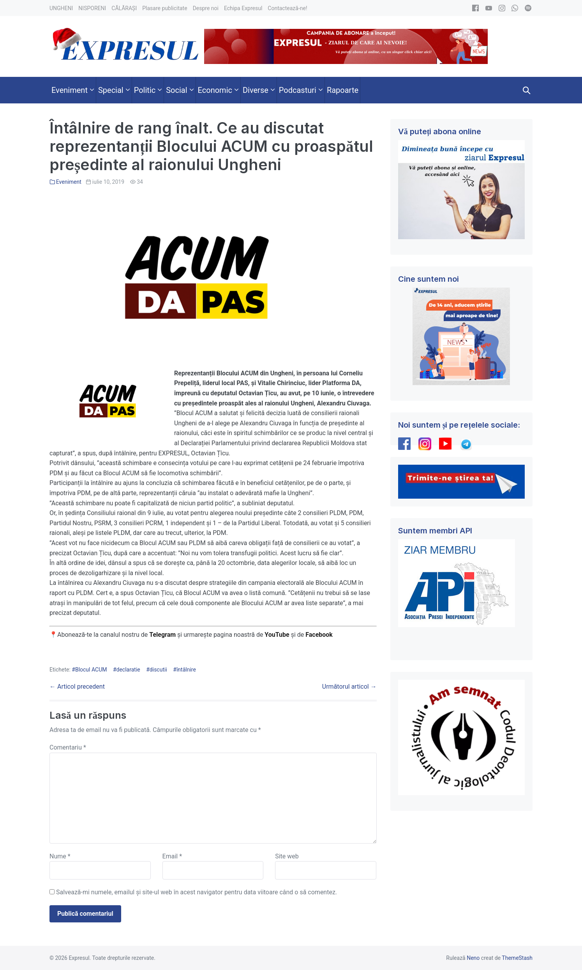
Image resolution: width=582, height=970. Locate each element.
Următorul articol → (349, 686)
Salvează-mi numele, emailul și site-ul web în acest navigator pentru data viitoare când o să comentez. (196, 892)
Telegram (162, 634)
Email (172, 856)
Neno (473, 958)
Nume (60, 856)
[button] (527, 90)
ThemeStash (517, 958)
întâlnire (186, 669)
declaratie (128, 669)
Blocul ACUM (91, 669)
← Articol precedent (77, 686)
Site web (287, 856)
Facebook (319, 634)
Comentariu (67, 747)
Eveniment (68, 182)
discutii (158, 669)
